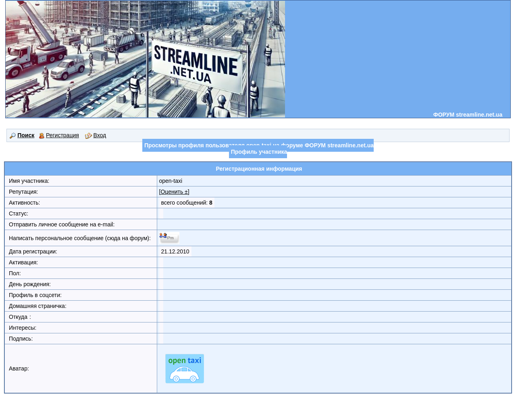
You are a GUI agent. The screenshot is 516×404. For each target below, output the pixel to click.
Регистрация (59, 135)
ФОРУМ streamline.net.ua (467, 114)
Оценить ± (173, 191)
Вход (95, 135)
